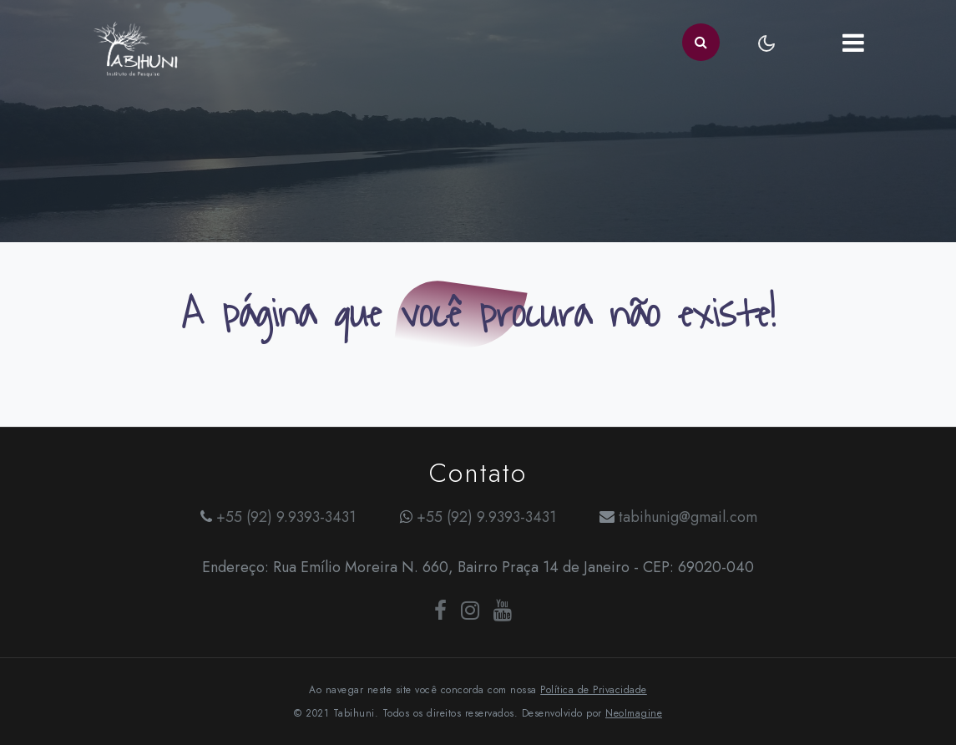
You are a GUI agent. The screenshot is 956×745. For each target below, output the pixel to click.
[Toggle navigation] (854, 42)
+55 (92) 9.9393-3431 (286, 517)
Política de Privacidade (593, 689)
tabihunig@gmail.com (688, 517)
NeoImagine (633, 713)
